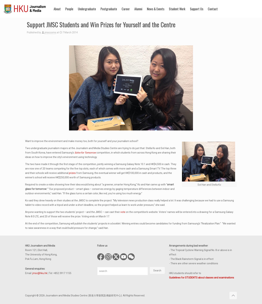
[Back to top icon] (233, 295)
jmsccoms (50, 32)
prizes (72, 173)
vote (122, 212)
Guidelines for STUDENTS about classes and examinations (201, 277)
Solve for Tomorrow (85, 152)
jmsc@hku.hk (39, 273)
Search (157, 270)
